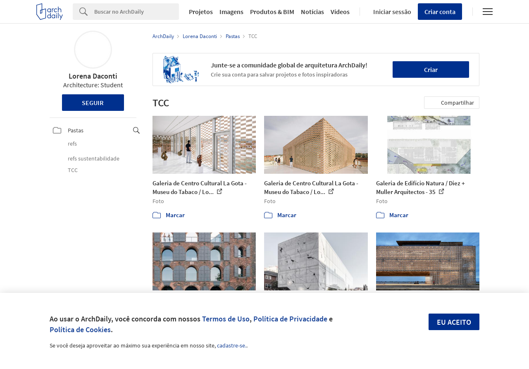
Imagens (231, 11)
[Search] (136, 11)
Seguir (93, 102)
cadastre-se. (231, 345)
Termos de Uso (226, 318)
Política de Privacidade (290, 318)
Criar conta (439, 11)
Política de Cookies (80, 329)
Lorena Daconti (93, 76)
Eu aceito (454, 322)
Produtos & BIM (272, 11)
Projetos (201, 11)
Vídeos (340, 11)
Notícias (312, 11)
